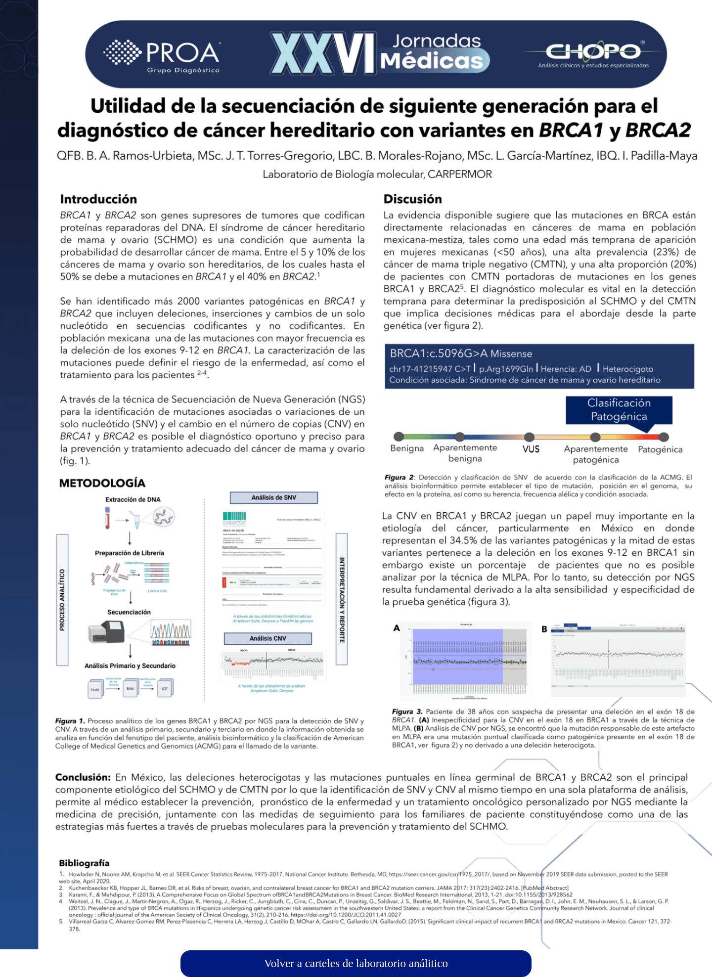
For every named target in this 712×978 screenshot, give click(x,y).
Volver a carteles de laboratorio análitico (356, 963)
